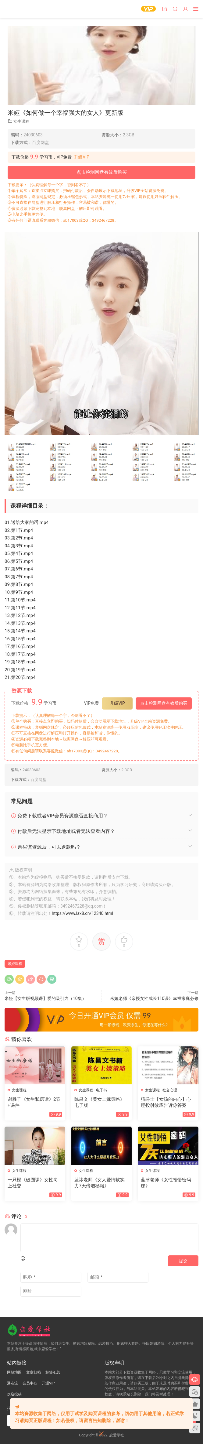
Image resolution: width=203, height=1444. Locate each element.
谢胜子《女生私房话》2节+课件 (34, 1102)
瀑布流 (12, 1383)
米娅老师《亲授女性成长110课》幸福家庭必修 (154, 998)
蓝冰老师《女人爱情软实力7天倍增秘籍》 (99, 1183)
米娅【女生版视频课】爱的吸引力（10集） (45, 998)
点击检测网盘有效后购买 (102, 172)
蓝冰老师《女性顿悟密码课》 (166, 1183)
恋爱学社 (17, 9)
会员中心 (30, 1383)
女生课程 (21, 121)
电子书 (101, 1090)
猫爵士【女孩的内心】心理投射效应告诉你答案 (166, 1102)
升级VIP (81, 157)
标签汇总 (52, 1372)
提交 (183, 1260)
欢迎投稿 (14, 1394)
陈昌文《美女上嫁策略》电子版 (99, 1102)
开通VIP (48, 1383)
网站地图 (14, 1372)
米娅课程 (15, 964)
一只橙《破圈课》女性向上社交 (33, 1183)
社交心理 (169, 1090)
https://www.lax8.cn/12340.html (82, 913)
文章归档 (33, 1372)
